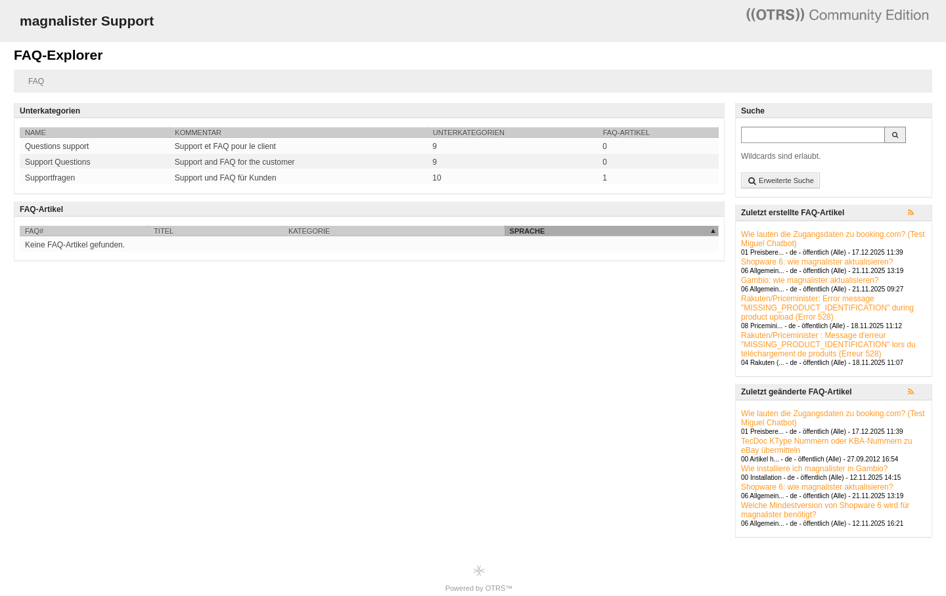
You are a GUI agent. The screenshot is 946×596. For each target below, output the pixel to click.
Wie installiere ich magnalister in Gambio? (814, 468)
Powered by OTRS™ (479, 578)
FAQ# (34, 231)
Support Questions (57, 162)
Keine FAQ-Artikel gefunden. (75, 244)
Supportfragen (50, 177)
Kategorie (309, 231)
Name (35, 133)
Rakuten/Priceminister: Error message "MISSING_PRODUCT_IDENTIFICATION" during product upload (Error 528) (827, 308)
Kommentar (198, 133)
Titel (163, 231)
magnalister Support (87, 20)
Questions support (57, 146)
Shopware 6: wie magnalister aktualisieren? (817, 261)
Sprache (527, 231)
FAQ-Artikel (626, 133)
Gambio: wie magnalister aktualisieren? (809, 280)
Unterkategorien (469, 133)
